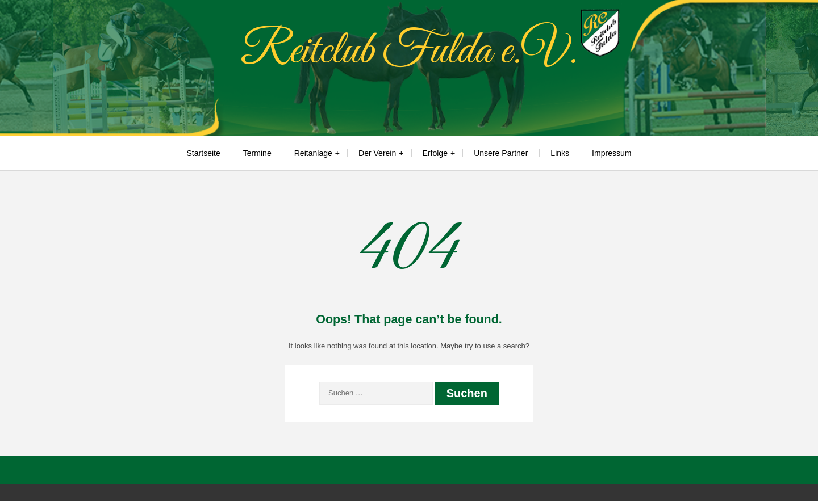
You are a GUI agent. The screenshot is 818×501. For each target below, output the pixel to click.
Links (559, 153)
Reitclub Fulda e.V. (409, 51)
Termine (257, 153)
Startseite (203, 153)
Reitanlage (313, 153)
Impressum (611, 153)
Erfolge (435, 153)
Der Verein (377, 153)
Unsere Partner (501, 153)
